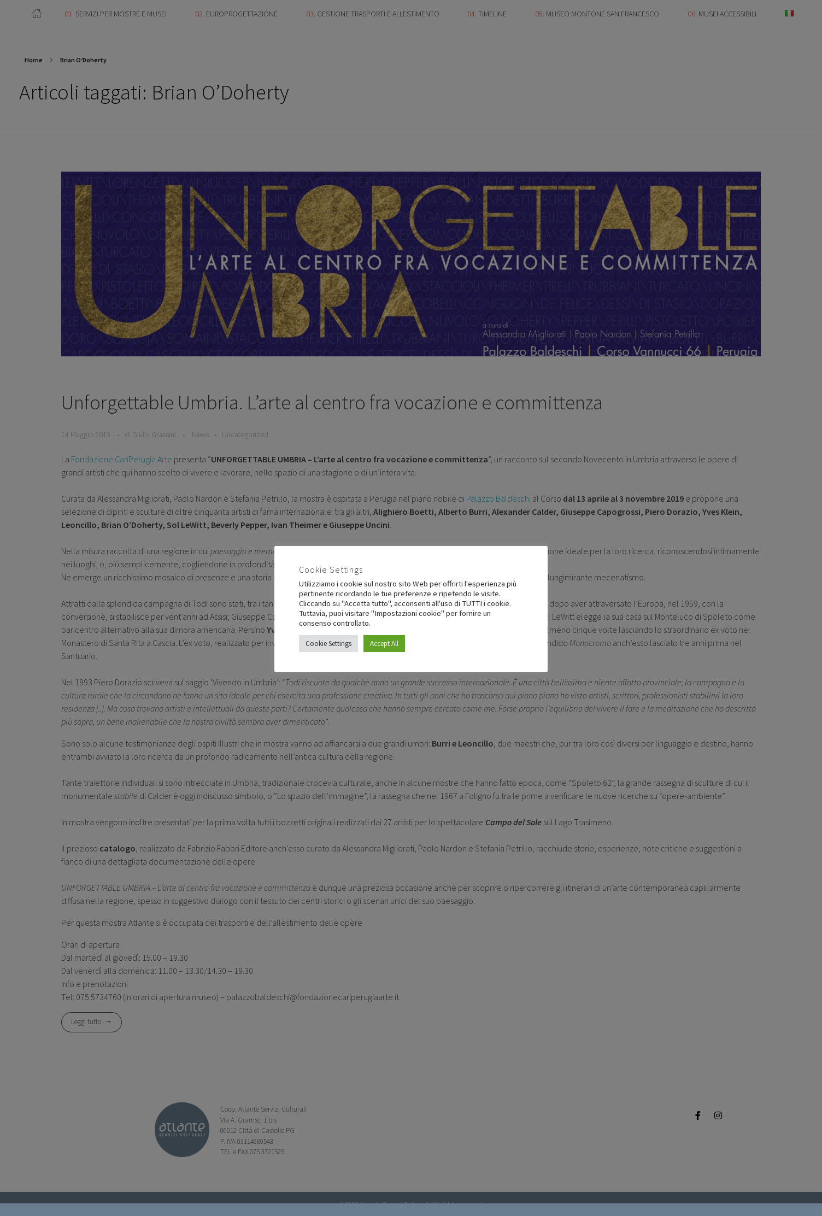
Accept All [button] (384, 643)
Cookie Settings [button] (328, 643)
